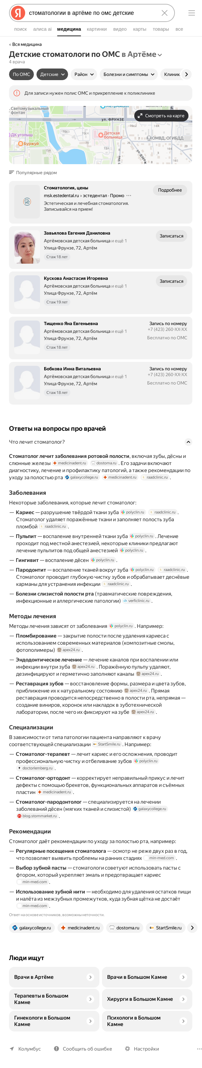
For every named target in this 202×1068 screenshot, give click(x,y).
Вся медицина (27, 44)
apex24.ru (68, 650)
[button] (35, 172)
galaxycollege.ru (82, 477)
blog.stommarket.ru (36, 816)
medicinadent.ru (73, 463)
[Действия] (129, 195)
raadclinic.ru (155, 477)
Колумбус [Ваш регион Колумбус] (29, 1049)
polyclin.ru (133, 512)
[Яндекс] (18, 13)
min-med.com (170, 858)
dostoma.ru (107, 463)
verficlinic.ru (136, 600)
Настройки (144, 1049)
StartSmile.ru (106, 744)
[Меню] (191, 12)
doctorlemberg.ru (34, 768)
